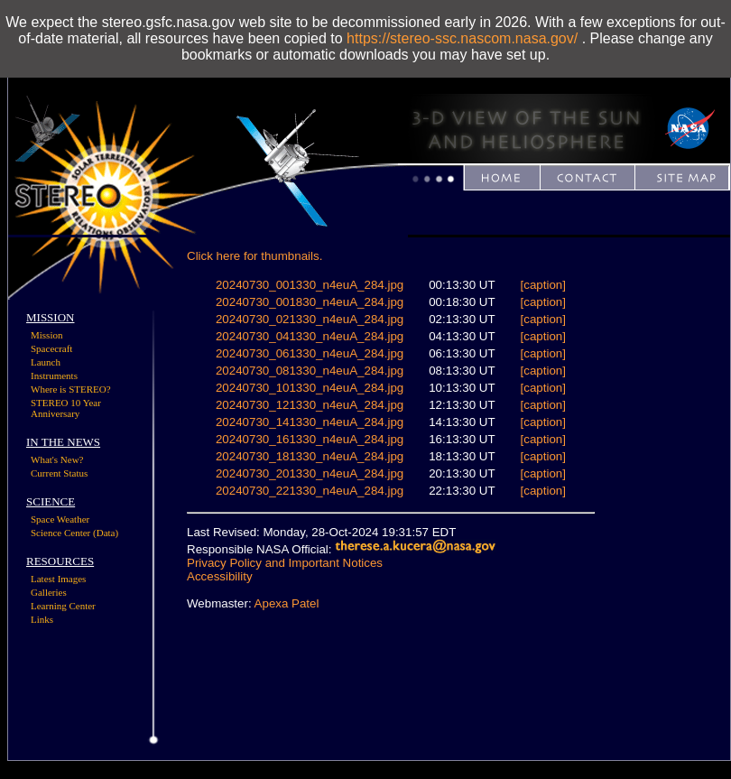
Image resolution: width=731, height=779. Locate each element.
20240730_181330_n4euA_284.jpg (309, 456)
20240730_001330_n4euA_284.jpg (309, 285)
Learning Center (63, 605)
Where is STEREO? (71, 389)
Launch (45, 362)
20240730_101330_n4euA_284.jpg (309, 387)
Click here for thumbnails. (254, 256)
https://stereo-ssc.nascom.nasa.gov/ (462, 38)
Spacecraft (51, 348)
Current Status (59, 473)
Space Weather (60, 519)
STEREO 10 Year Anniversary (66, 408)
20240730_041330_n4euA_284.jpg (309, 336)
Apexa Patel (286, 603)
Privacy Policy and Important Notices (285, 563)
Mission (46, 334)
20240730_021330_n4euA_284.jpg (309, 319)
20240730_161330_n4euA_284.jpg (309, 439)
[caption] (543, 285)
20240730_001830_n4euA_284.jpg (309, 302)
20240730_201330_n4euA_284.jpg (309, 473)
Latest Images (58, 578)
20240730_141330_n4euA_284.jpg (309, 422)
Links (42, 619)
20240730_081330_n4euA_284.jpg (309, 370)
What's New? (57, 459)
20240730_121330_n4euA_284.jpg (309, 405)
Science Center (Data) (74, 532)
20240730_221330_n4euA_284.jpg (309, 490)
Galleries (49, 592)
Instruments (54, 375)
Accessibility (220, 576)
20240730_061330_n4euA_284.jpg (309, 353)
